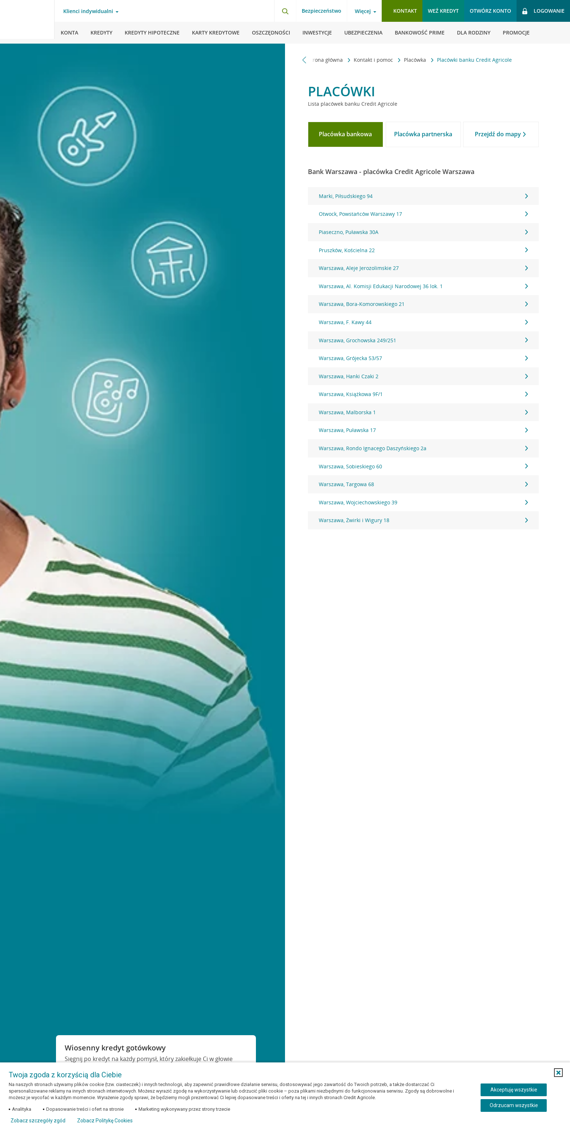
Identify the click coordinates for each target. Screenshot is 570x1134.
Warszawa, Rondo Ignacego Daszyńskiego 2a (423, 448)
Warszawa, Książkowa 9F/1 (423, 394)
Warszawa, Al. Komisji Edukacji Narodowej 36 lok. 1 (423, 286)
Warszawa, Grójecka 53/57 (423, 358)
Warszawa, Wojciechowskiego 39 (423, 502)
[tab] (345, 134)
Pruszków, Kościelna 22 (423, 250)
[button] (558, 1073)
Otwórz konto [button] (490, 10)
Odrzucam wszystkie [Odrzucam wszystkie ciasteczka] (514, 1105)
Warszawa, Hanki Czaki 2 (423, 376)
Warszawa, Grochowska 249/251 (423, 340)
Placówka (416, 59)
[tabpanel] (423, 358)
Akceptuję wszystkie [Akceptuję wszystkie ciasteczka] (513, 1090)
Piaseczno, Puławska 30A (423, 232)
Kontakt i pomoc (374, 59)
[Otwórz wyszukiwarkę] (285, 11)
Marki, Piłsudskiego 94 (423, 196)
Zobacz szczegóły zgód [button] (38, 1120)
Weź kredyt (443, 10)
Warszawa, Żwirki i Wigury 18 (423, 520)
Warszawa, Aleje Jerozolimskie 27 (423, 268)
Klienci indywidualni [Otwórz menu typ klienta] (88, 11)
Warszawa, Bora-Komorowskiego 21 (423, 303)
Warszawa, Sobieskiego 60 (423, 466)
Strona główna (326, 59)
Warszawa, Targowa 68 (423, 484)
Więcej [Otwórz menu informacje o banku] (363, 11)
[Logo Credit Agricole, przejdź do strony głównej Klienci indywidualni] (27, 22)
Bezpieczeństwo (321, 10)
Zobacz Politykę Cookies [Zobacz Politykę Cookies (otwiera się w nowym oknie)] (105, 1120)
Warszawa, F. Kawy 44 (423, 322)
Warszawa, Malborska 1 (423, 412)
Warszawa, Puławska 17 (423, 430)
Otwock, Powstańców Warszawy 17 (423, 213)
